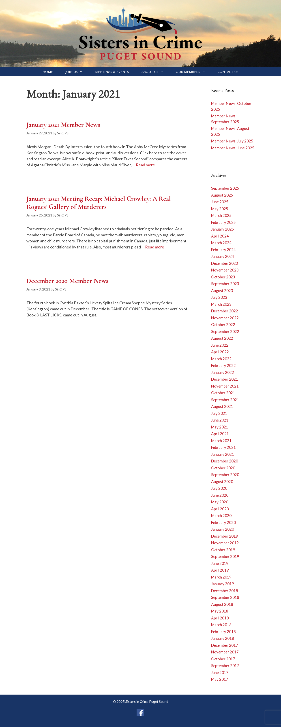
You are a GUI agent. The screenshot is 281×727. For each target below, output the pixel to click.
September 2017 (225, 665)
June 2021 (219, 420)
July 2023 (219, 297)
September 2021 (225, 399)
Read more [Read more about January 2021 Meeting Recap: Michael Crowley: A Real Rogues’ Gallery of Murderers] (154, 246)
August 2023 (222, 290)
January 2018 (222, 638)
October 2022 (223, 324)
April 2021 (220, 433)
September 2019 (225, 556)
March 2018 (221, 624)
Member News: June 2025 (232, 148)
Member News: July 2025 (232, 141)
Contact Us (228, 71)
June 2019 (219, 563)
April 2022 (220, 352)
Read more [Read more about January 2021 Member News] (145, 164)
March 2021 (221, 440)
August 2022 (222, 338)
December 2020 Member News (67, 281)
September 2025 (225, 188)
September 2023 (225, 283)
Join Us (77, 71)
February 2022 (223, 365)
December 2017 (224, 645)
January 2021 (222, 454)
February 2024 (223, 249)
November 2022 (225, 318)
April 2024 (220, 236)
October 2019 (223, 549)
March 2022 (221, 358)
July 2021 (219, 413)
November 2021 (225, 386)
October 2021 (223, 392)
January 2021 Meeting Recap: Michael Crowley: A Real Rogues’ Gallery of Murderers (98, 203)
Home (48, 71)
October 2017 (223, 659)
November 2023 (225, 270)
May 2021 (219, 427)
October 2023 (223, 277)
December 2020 (224, 461)
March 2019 (221, 577)
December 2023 (224, 263)
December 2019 (224, 536)
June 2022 (219, 345)
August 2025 (222, 195)
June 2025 (219, 201)
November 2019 (225, 542)
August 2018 (222, 604)
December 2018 (224, 590)
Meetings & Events (112, 71)
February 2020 (223, 522)
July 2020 (219, 488)
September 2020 (225, 474)
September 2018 (225, 597)
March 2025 (221, 215)
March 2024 (221, 242)
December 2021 (224, 379)
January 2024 (222, 256)
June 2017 (219, 672)
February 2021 (223, 447)
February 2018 (223, 631)
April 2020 (220, 509)
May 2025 (219, 208)
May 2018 (219, 611)
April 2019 (220, 570)
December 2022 (224, 311)
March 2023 (221, 304)
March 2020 (221, 515)
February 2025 (223, 222)
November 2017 (225, 652)
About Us (155, 71)
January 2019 (222, 583)
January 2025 (222, 229)
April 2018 (220, 618)
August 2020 (222, 481)
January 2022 (222, 372)
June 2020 (219, 495)
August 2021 (222, 406)
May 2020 (219, 502)
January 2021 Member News (63, 125)
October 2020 (223, 468)
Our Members (193, 71)
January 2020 (222, 529)
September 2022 (225, 331)
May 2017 (219, 679)
